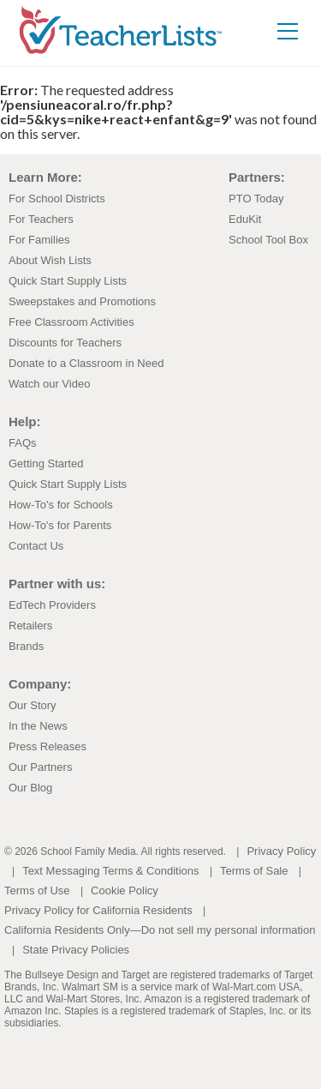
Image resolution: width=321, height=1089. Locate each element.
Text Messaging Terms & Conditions (110, 870)
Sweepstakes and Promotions (82, 301)
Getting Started (46, 463)
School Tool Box (268, 239)
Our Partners (40, 767)
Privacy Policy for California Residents (98, 910)
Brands (26, 646)
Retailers (30, 625)
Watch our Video (49, 383)
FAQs (23, 442)
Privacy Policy (281, 851)
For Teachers (41, 219)
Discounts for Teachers (65, 342)
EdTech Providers (52, 605)
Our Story (32, 705)
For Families (39, 239)
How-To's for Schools (61, 504)
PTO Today (256, 198)
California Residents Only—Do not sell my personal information (159, 930)
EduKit (245, 219)
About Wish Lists (50, 260)
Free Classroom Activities (71, 322)
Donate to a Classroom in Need (86, 363)
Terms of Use (37, 890)
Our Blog (30, 787)
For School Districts (57, 198)
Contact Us (36, 545)
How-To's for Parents (60, 525)
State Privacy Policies (75, 949)
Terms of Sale (254, 870)
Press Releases (47, 746)
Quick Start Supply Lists (68, 280)
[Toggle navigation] (287, 30)
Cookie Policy (124, 890)
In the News (38, 725)
